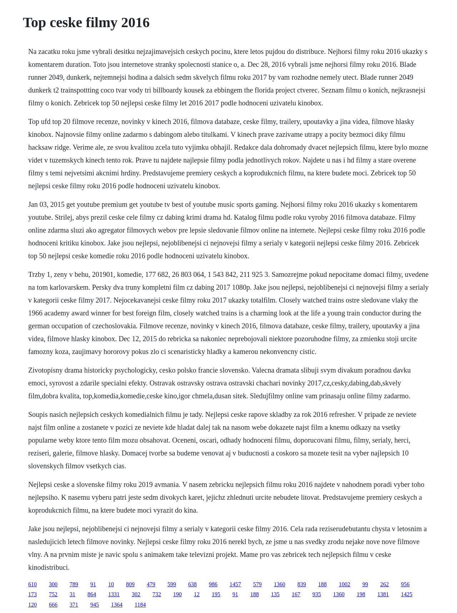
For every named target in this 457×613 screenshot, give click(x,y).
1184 (140, 605)
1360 (279, 584)
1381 (383, 594)
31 (72, 594)
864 (91, 594)
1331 (114, 594)
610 (32, 584)
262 (384, 584)
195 (216, 594)
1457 (235, 584)
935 (316, 594)
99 (365, 584)
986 (213, 584)
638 (192, 584)
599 (171, 584)
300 (53, 584)
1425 (406, 594)
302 (136, 594)
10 (111, 584)
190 (177, 594)
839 (301, 584)
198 (361, 594)
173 (32, 594)
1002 (344, 584)
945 (94, 605)
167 (296, 594)
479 (151, 584)
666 (53, 605)
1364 (116, 605)
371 (74, 605)
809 (130, 584)
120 (32, 605)
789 (74, 584)
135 (275, 594)
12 (197, 594)
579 (257, 584)
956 (405, 584)
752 (53, 594)
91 (93, 584)
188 (322, 584)
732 (156, 594)
